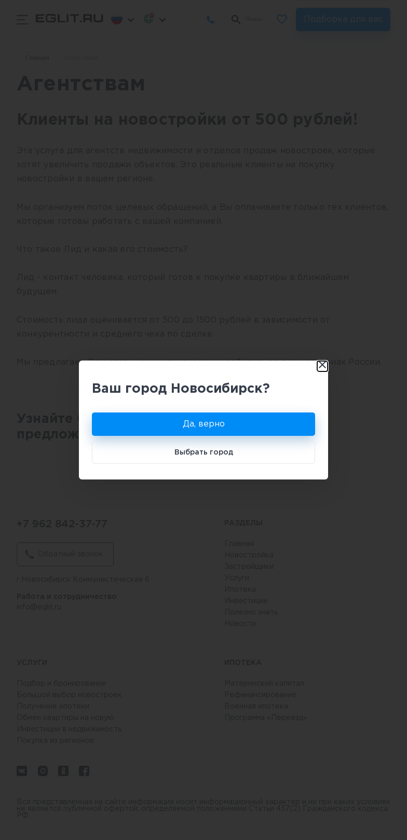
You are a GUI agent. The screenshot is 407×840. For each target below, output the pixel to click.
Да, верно (204, 424)
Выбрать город (203, 452)
